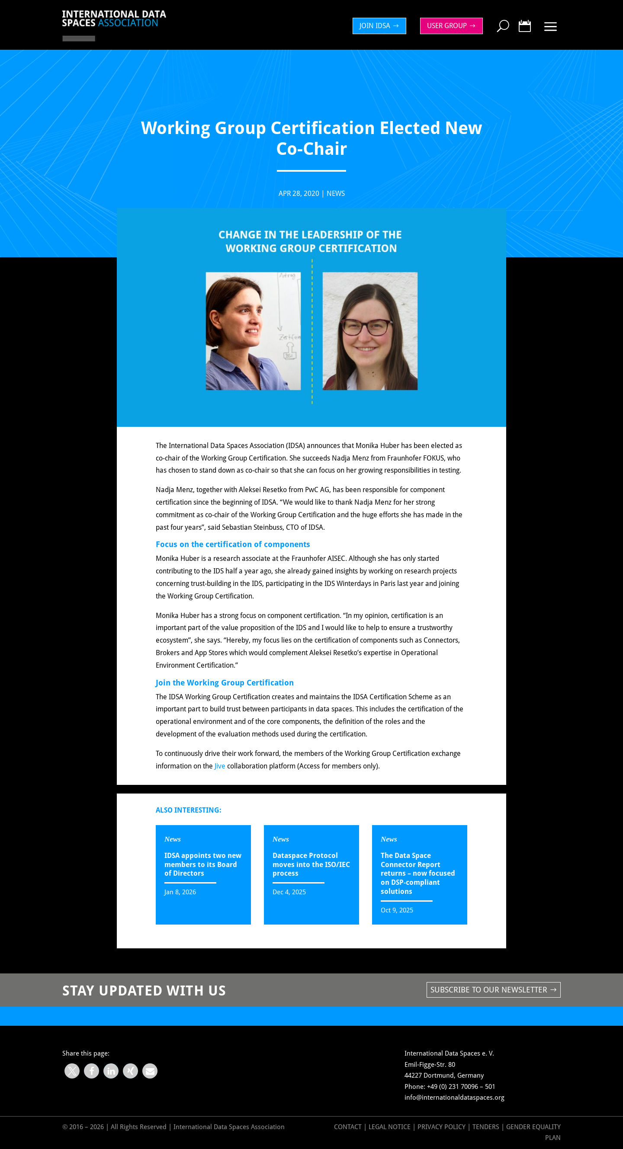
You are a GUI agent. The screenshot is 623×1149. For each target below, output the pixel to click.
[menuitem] (382, 26)
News (336, 199)
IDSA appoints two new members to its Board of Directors (202, 864)
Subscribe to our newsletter (488, 989)
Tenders (485, 1127)
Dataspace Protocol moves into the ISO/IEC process (311, 864)
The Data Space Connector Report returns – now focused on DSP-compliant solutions (418, 873)
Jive (220, 772)
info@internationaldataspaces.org (454, 1097)
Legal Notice (390, 1127)
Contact (348, 1127)
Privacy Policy (442, 1127)
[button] (72, 1071)
